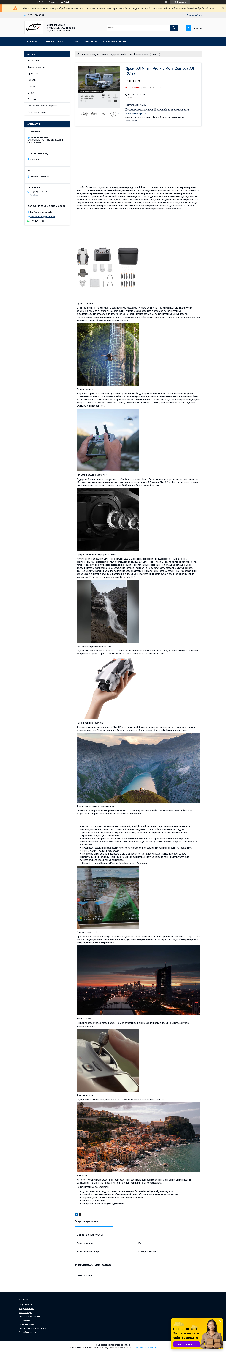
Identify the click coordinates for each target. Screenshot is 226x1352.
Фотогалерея (34, 60)
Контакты (91, 41)
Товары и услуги (53, 41)
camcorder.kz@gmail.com (42, 216)
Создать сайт (54, 2)
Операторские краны (29, 1316)
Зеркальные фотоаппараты (32, 1328)
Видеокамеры (26, 1304)
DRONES (105, 54)
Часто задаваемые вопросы (42, 105)
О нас (75, 41)
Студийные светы (27, 1332)
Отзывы (32, 99)
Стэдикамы (24, 1320)
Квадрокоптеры (26, 1308)
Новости (32, 80)
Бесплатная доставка (135, 105)
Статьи (31, 86)
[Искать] (174, 28)
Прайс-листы (34, 73)
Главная (32, 41)
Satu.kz (127, 1345)
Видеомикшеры (26, 1324)
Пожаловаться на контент (145, 1348)
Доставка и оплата (114, 41)
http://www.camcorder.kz (41, 212)
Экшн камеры (25, 1312)
